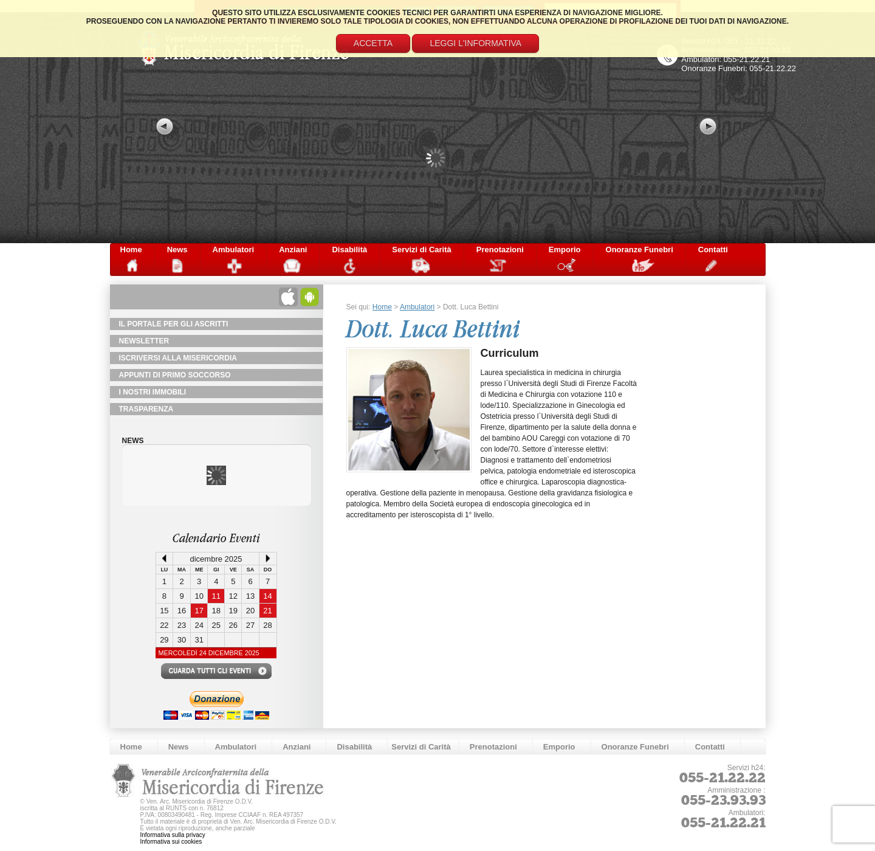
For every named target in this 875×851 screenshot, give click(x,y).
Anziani (293, 249)
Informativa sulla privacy (172, 835)
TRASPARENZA (146, 409)
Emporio (565, 249)
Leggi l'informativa (475, 43)
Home (131, 249)
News (177, 249)
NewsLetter (144, 341)
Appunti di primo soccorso (175, 375)
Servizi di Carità (421, 249)
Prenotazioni (500, 249)
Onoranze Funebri (639, 249)
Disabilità (349, 249)
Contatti (713, 249)
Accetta (373, 43)
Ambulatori (234, 249)
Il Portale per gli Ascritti (173, 324)
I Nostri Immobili (153, 392)
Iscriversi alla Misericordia (178, 358)
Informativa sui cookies (171, 841)
